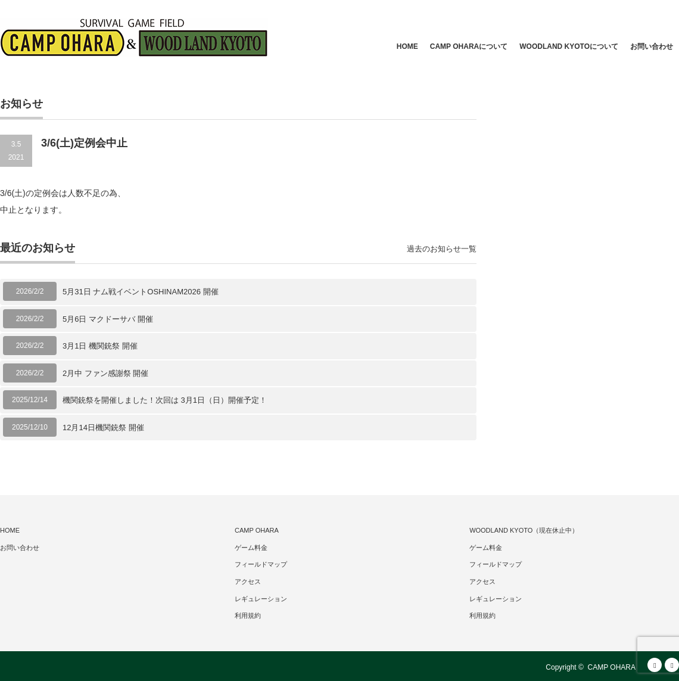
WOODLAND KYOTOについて (568, 46)
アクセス (248, 581)
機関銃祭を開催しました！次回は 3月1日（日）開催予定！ (165, 400)
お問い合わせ (651, 46)
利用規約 (248, 615)
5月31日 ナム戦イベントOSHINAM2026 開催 (141, 291)
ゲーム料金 (251, 547)
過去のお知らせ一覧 (441, 248)
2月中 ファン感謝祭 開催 (105, 373)
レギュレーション (261, 598)
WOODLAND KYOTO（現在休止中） (523, 530)
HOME (407, 46)
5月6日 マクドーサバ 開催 (108, 319)
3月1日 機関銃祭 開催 (100, 345)
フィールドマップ (261, 564)
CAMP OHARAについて (468, 46)
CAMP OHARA (257, 530)
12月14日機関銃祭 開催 (103, 427)
